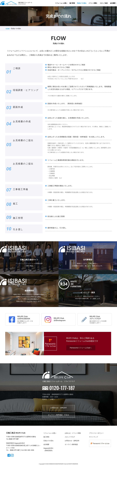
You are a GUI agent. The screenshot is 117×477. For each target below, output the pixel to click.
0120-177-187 (15, 461)
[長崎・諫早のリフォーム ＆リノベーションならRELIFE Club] (16, 3)
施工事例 (72, 3)
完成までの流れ (81, 3)
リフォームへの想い (61, 3)
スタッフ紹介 (104, 3)
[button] (97, 3)
